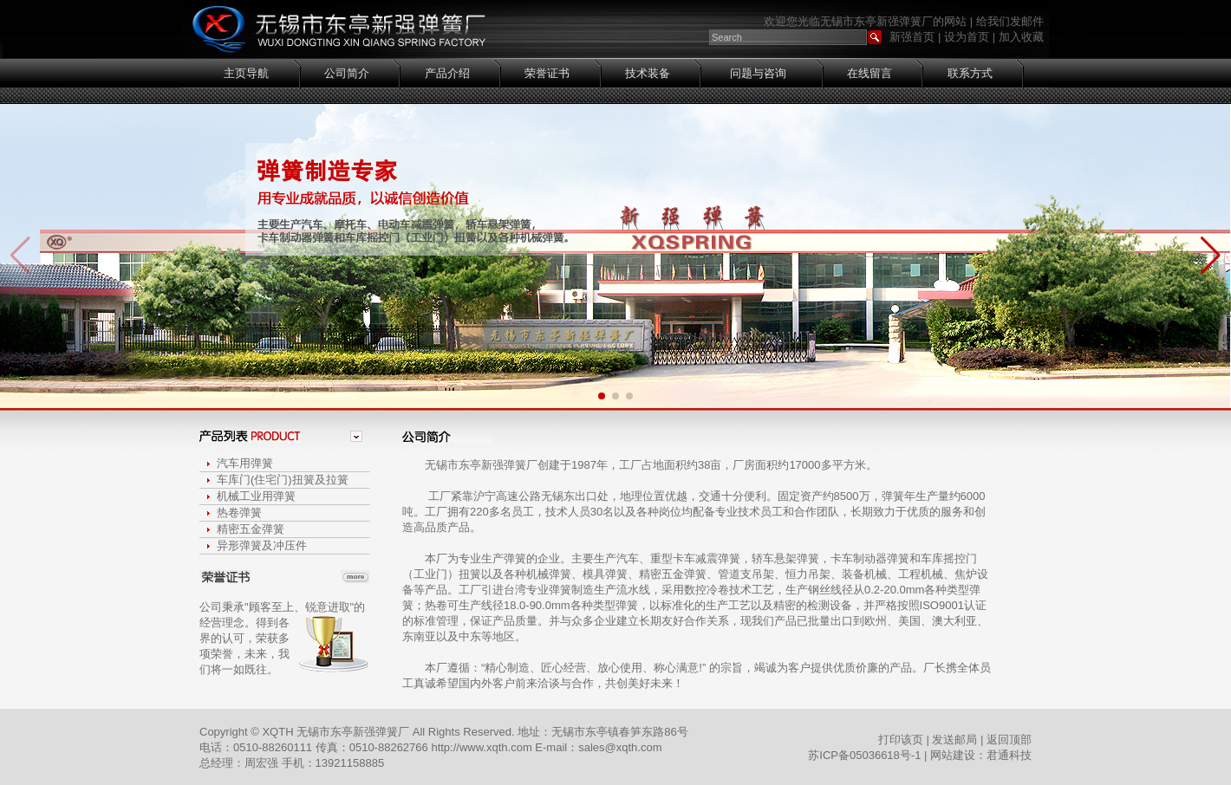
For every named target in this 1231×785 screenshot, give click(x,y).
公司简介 (346, 73)
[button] (1210, 256)
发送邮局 (954, 739)
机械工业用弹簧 (256, 496)
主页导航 (246, 73)
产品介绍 (447, 73)
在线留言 (869, 73)
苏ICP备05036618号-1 (864, 755)
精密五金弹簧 (250, 528)
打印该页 (900, 739)
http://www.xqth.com (483, 747)
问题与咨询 (758, 73)
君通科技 (1009, 755)
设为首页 (966, 36)
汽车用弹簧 (245, 463)
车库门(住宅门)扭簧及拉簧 (282, 479)
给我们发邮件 (1010, 21)
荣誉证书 (547, 73)
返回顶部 (1009, 739)
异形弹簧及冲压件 (262, 545)
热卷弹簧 (239, 512)
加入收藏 (1021, 36)
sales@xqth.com (619, 747)
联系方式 (970, 73)
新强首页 (912, 36)
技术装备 (647, 73)
